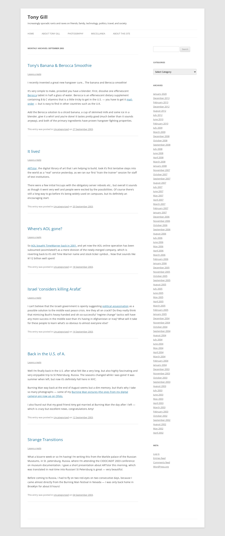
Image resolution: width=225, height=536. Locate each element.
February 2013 (160, 102)
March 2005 (159, 305)
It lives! (34, 151)
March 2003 (159, 407)
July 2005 (157, 288)
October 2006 (160, 225)
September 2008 (161, 144)
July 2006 (157, 237)
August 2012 (159, 110)
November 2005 (161, 271)
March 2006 (159, 254)
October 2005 (160, 276)
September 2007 (161, 178)
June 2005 (158, 293)
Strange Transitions (45, 439)
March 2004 (159, 356)
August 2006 (159, 233)
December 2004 (161, 318)
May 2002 (158, 428)
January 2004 (160, 365)
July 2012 (157, 115)
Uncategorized (61, 129)
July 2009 (157, 127)
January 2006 (160, 263)
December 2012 (161, 106)
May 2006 (158, 246)
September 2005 (161, 280)
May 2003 (158, 398)
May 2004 (158, 348)
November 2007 (161, 170)
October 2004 (160, 326)
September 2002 (161, 420)
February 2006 (160, 259)
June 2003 (158, 394)
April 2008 (158, 157)
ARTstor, (33, 168)
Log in (156, 454)
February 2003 (160, 411)
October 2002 (160, 415)
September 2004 (161, 331)
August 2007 (159, 182)
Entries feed (159, 458)
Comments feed (161, 462)
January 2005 (160, 314)
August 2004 (159, 335)
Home (31, 33)
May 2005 (158, 297)
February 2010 (160, 123)
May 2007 (158, 195)
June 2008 (158, 153)
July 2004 (157, 339)
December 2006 (161, 216)
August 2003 (159, 386)
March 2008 (159, 161)
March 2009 (159, 132)
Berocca (32, 95)
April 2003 (158, 403)
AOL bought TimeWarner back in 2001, (54, 245)
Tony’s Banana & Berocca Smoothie (60, 65)
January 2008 (160, 165)
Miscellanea (98, 33)
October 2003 (160, 377)
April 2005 (158, 301)
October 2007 (160, 174)
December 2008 (161, 136)
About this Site (121, 33)
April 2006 (158, 250)
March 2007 (159, 204)
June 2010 (158, 119)
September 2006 (161, 229)
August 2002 (159, 424)
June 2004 (158, 343)
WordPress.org (161, 466)
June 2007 (158, 191)
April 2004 (158, 352)
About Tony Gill (51, 33)
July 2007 (157, 187)
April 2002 (158, 432)
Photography (75, 33)
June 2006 (158, 242)
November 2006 (161, 221)
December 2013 (161, 98)
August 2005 (159, 284)
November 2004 (161, 322)
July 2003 (157, 390)
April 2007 (158, 199)
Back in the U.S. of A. (46, 353)
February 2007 (160, 208)
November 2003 (161, 373)
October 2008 (160, 140)
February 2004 (160, 360)
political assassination (115, 306)
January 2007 (160, 212)
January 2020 (160, 93)
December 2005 (161, 267)
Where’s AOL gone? (45, 228)
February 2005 (160, 310)
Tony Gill (38, 17)
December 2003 (161, 369)
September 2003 (161, 382)
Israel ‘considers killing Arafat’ (54, 289)
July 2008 (157, 149)
